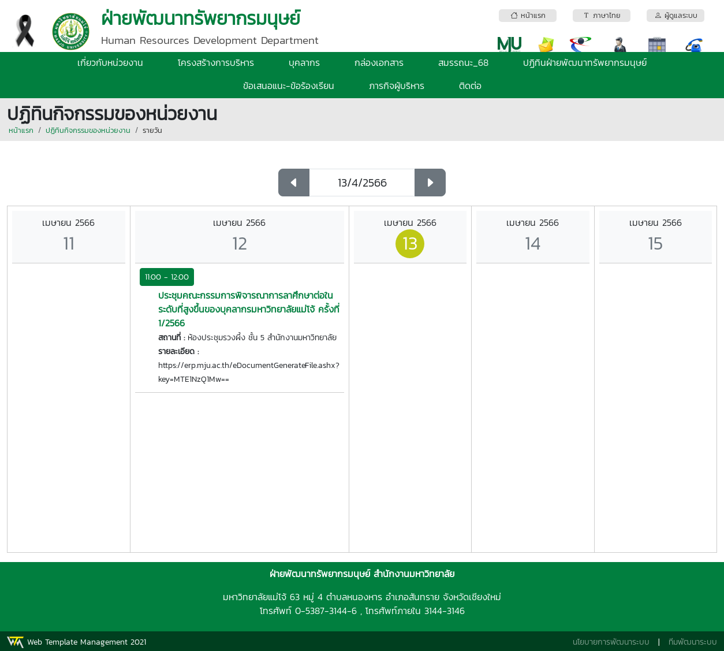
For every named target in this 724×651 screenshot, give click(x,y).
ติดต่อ (470, 85)
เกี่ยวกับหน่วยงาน (110, 62)
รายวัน (152, 130)
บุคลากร (304, 62)
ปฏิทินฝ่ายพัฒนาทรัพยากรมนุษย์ (585, 62)
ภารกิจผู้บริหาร (396, 85)
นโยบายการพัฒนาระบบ (611, 642)
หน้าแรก (21, 130)
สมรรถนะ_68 (463, 62)
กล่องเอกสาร (379, 62)
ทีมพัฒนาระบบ (693, 642)
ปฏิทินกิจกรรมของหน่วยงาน (88, 130)
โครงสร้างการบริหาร (216, 62)
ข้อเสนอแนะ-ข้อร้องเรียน (288, 85)
